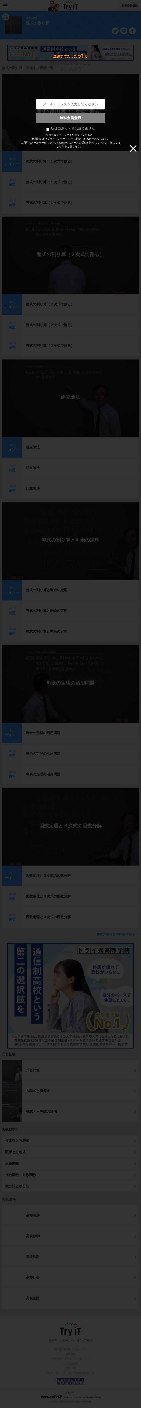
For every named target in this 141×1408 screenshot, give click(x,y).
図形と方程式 (15, 1152)
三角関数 (12, 1163)
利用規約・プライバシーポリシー (70, 1359)
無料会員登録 (130, 5)
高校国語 (33, 1298)
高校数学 (33, 1236)
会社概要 (70, 1354)
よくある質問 (70, 1363)
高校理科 (33, 1257)
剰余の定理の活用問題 (70, 683)
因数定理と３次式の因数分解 (70, 825)
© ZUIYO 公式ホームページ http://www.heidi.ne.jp (71, 1395)
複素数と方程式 (17, 1140)
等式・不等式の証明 (41, 1111)
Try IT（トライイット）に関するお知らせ (71, 1373)
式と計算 (33, 1070)
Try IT (70, 5)
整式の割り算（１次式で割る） (70, 111)
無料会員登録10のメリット (70, 1349)
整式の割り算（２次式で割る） (70, 254)
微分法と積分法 (17, 1186)
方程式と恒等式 (38, 1091)
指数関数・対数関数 (20, 1175)
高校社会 (33, 1277)
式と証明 (9, 1054)
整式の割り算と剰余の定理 (70, 540)
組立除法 (70, 397)
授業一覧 (70, 1368)
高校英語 (33, 1215)
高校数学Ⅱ (10, 1129)
